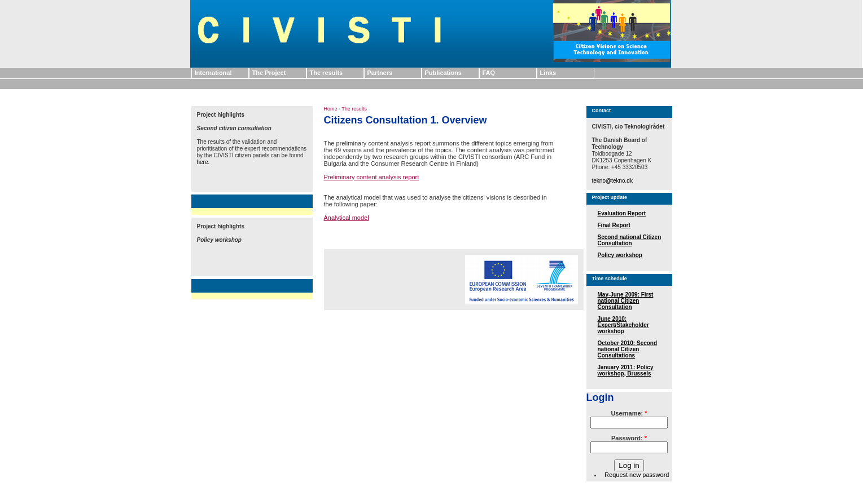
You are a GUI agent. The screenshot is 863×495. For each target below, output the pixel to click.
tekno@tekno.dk (612, 181)
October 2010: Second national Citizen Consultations (628, 349)
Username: (629, 413)
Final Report (614, 225)
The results (326, 72)
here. (203, 162)
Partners (380, 72)
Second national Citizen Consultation (630, 240)
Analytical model (346, 217)
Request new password (636, 474)
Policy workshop (620, 255)
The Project (269, 72)
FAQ (489, 72)
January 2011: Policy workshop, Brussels (626, 370)
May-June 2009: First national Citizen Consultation (626, 300)
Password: (629, 438)
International (213, 72)
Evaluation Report (622, 213)
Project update (610, 197)
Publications (443, 72)
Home (331, 109)
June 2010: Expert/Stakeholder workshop (623, 325)
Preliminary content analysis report (371, 177)
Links (548, 72)
